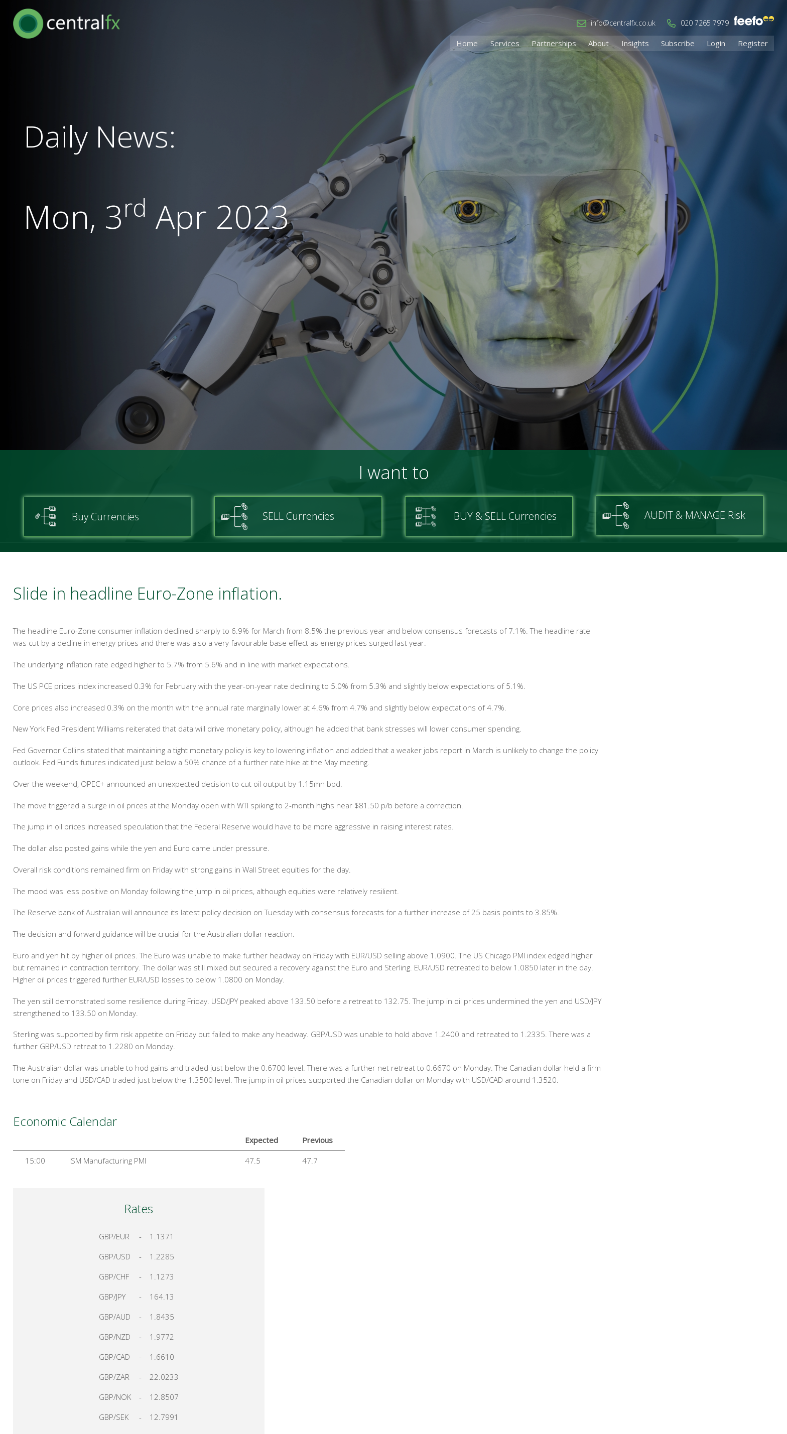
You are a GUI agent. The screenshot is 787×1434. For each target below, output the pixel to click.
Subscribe (683, 43)
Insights (643, 43)
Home (483, 43)
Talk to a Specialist (688, 1048)
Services (519, 43)
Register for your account (688, 1083)
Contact (633, 1328)
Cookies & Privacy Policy (701, 1328)
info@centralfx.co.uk (623, 23)
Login (719, 43)
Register (754, 43)
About (608, 43)
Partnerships (566, 43)
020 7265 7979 (705, 23)
